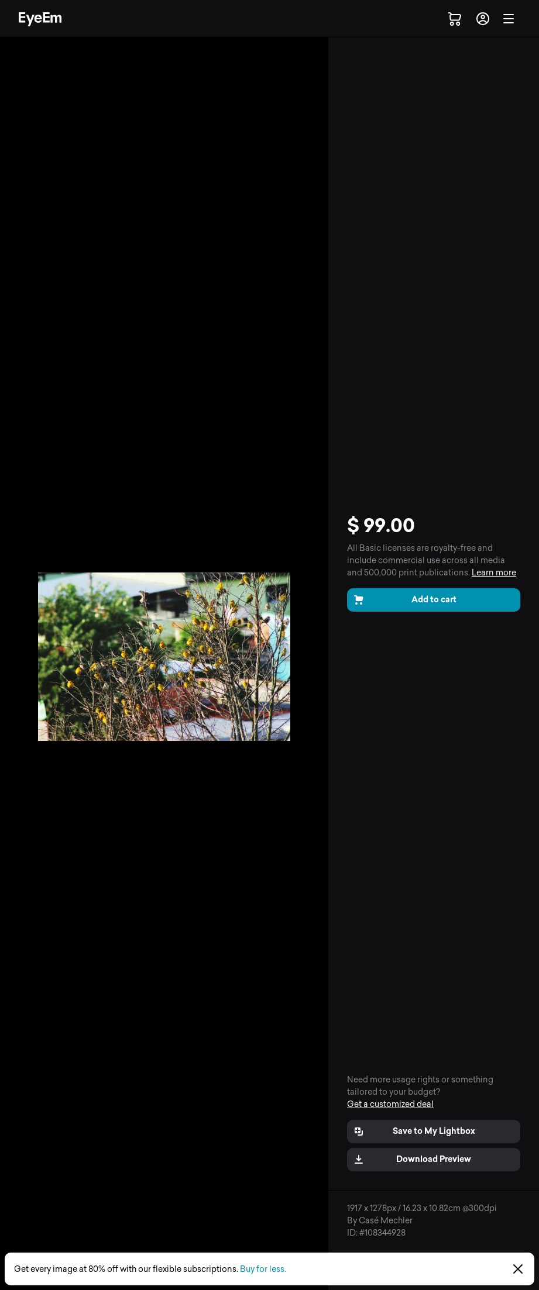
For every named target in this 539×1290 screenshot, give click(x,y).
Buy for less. (263, 1269)
